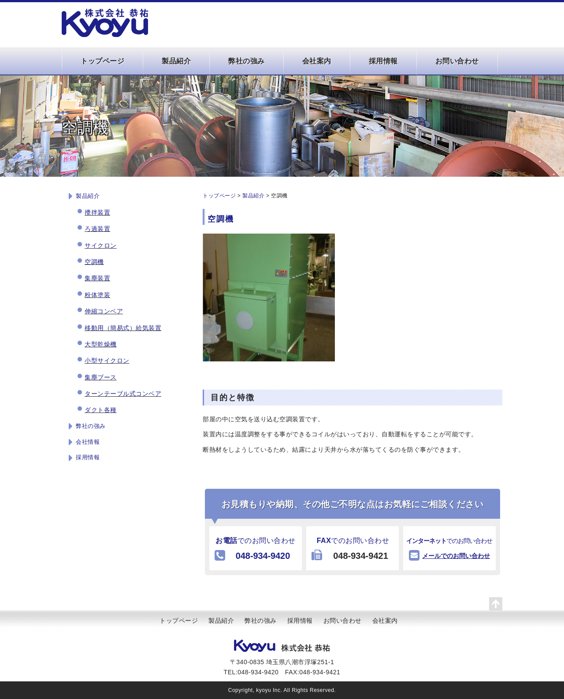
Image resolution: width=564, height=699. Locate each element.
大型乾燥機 (101, 344)
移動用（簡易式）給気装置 (123, 327)
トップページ (102, 61)
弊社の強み (246, 61)
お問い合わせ (457, 61)
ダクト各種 (101, 409)
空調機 (94, 261)
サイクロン (101, 245)
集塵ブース (101, 377)
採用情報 (383, 61)
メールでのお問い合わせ (456, 555)
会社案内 (316, 61)
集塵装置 (97, 278)
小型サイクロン (107, 360)
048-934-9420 (263, 556)
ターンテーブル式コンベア (123, 393)
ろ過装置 (97, 228)
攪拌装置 (97, 212)
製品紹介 (176, 61)
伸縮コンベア (104, 311)
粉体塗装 (97, 294)
